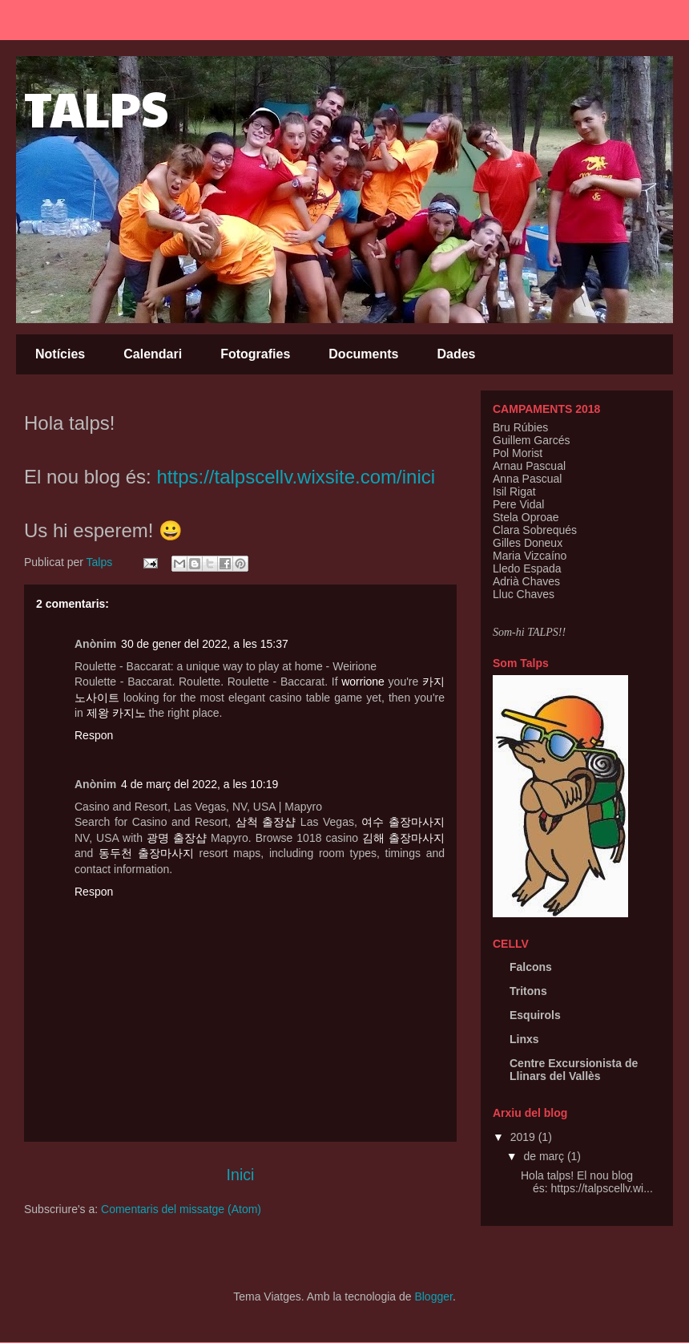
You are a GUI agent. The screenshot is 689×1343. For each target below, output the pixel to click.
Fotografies (255, 354)
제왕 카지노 (116, 712)
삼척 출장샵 (266, 821)
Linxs (524, 1039)
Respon (94, 735)
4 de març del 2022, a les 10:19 (199, 784)
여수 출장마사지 (403, 821)
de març (544, 1156)
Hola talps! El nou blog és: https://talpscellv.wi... (587, 1182)
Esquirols (535, 1015)
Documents (363, 354)
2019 (524, 1137)
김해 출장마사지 (403, 837)
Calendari (152, 354)
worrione (363, 681)
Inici (241, 1174)
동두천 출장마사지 (146, 853)
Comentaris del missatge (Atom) (181, 1209)
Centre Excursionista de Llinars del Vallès (574, 1069)
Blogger (433, 1296)
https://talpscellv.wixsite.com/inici (295, 476)
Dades (456, 354)
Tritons (528, 991)
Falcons (531, 967)
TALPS (96, 107)
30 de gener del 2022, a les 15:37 (204, 643)
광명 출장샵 (177, 837)
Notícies (60, 354)
